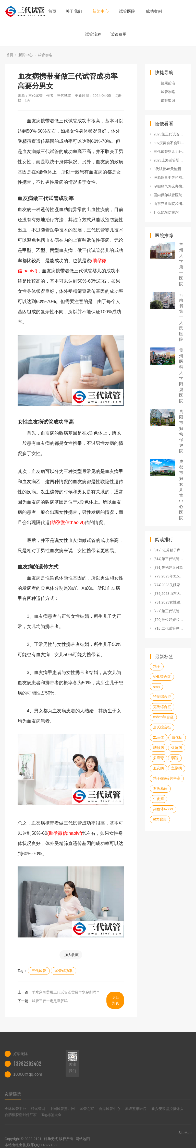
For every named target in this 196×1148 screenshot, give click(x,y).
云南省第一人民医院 (181, 317)
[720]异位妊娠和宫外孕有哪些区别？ (170, 620)
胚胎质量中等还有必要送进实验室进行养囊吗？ (170, 178)
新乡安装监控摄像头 (167, 1109)
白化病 (177, 737)
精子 (156, 666)
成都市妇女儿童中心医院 (181, 489)
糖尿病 (158, 748)
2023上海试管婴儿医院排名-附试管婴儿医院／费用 (170, 160)
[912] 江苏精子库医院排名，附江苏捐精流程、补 (170, 550)
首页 (52, 11)
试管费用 (118, 34)
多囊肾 (158, 758)
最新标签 (164, 656)
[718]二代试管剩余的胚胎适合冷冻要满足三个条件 (170, 628)
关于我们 (74, 11)
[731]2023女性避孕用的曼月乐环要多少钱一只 (170, 602)
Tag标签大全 (52, 1115)
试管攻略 (45, 55)
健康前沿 (168, 83)
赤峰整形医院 (135, 1109)
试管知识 (168, 100)
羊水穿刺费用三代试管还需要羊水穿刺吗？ (66, 992)
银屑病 (176, 748)
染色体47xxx (163, 809)
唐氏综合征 (162, 727)
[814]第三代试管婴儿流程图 (170, 559)
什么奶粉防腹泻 (166, 212)
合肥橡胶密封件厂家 (21, 1115)
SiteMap (184, 1133)
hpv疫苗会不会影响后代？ (170, 143)
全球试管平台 (15, 1109)
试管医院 (127, 11)
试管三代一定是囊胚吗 (50, 1001)
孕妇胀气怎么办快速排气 (170, 186)
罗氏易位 (160, 788)
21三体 (158, 737)
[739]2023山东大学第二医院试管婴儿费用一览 (170, 594)
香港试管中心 (109, 1109)
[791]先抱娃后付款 (168, 567)
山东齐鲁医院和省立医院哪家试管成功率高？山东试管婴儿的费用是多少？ (170, 204)
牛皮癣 (158, 799)
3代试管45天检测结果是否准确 (170, 169)
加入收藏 (71, 955)
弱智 (174, 758)
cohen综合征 (163, 717)
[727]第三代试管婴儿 (170, 611)
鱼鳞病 (176, 768)
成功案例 (154, 11)
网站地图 (83, 1139)
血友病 (158, 768)
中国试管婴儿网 (62, 1109)
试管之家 (87, 1109)
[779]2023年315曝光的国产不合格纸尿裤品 (170, 576)
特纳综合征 (162, 696)
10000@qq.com (27, 1074)
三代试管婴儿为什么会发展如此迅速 (170, 151)
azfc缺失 (160, 819)
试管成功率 (63, 971)
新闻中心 (100, 11)
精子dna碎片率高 (166, 778)
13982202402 (27, 1063)
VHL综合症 (162, 677)
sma (156, 687)
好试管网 (38, 1109)
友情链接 (13, 1094)
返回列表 (116, 1000)
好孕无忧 (51, 1139)
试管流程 (93, 34)
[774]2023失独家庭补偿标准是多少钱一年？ (170, 585)
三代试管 (35, 96)
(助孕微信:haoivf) (67, 522)
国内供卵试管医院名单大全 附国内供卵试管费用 (170, 195)
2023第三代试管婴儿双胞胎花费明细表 (170, 134)
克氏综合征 (162, 707)
